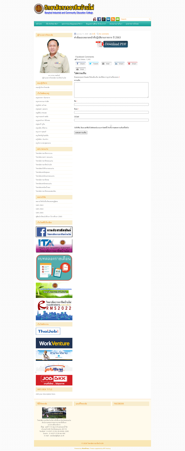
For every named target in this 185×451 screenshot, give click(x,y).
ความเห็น (77, 80)
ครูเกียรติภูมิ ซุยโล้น (42, 135)
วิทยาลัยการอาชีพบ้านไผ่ (44, 165)
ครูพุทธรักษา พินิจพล (43, 120)
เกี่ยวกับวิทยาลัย (52, 23)
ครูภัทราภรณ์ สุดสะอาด (43, 143)
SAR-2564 (39, 209)
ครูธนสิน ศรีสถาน (41, 128)
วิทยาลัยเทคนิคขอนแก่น (44, 183)
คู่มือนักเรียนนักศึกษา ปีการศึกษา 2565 (49, 216)
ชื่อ (75, 104)
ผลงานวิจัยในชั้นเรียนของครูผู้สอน (47, 201)
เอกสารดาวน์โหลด (132, 23)
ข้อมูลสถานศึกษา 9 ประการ (96, 23)
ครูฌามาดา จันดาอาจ (43, 98)
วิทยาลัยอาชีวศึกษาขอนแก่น (45, 168)
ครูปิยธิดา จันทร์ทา (42, 139)
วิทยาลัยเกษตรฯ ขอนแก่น (44, 157)
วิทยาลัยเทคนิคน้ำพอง (43, 187)
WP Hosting (107, 448)
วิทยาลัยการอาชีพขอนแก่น (44, 161)
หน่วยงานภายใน (116, 23)
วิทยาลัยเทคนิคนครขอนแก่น (45, 176)
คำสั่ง (93, 34)
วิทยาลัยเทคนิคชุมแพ (43, 172)
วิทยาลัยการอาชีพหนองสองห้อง (46, 191)
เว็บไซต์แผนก (52, 28)
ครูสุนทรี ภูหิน (40, 124)
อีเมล (76, 112)
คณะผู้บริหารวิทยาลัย (42, 87)
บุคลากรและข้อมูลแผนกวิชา (73, 23)
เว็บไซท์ (76, 120)
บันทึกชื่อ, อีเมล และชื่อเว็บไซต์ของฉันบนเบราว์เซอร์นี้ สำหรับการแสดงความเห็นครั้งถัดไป (101, 130)
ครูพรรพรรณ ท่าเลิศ (42, 101)
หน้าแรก (39, 23)
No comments (104, 34)
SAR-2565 (39, 213)
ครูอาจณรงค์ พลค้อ (42, 116)
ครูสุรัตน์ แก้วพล (41, 105)
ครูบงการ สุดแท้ (41, 132)
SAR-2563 (39, 205)
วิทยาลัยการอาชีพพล (42, 180)
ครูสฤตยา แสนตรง (42, 109)
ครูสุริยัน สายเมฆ (41, 113)
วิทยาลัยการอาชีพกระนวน (44, 153)
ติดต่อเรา (39, 28)
